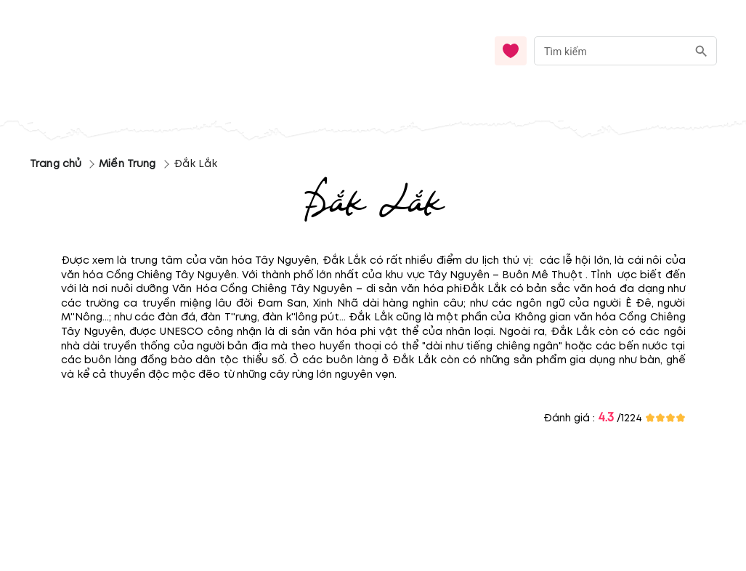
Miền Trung (127, 164)
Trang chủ (55, 164)
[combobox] (625, 51)
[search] (701, 51)
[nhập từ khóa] (611, 50)
